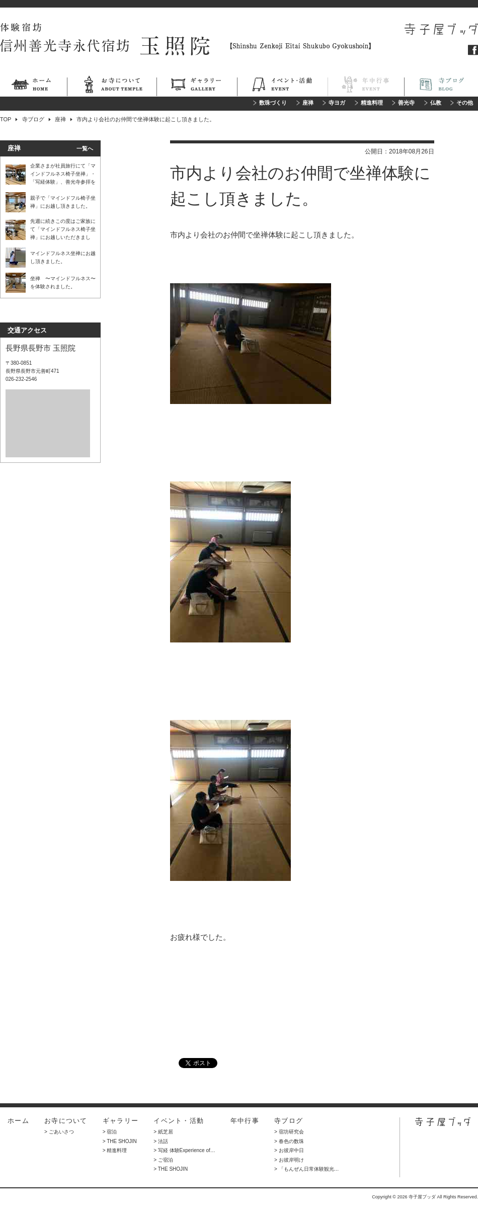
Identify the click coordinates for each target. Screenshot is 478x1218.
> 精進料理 (115, 1150)
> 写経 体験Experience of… (184, 1150)
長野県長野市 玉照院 (40, 348)
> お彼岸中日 (289, 1150)
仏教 (435, 103)
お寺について (111, 86)
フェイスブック (473, 50)
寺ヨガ (337, 103)
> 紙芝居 (163, 1131)
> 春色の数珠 (289, 1141)
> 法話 (160, 1141)
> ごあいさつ (59, 1131)
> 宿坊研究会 (289, 1131)
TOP (5, 119)
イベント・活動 (282, 86)
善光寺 (406, 103)
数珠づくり (273, 103)
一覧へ (84, 148)
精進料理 (372, 103)
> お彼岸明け (289, 1160)
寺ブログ (441, 86)
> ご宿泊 (163, 1160)
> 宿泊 (110, 1131)
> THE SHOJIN (120, 1141)
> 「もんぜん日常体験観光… (306, 1169)
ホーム (33, 86)
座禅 (307, 103)
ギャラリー (196, 86)
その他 (464, 103)
